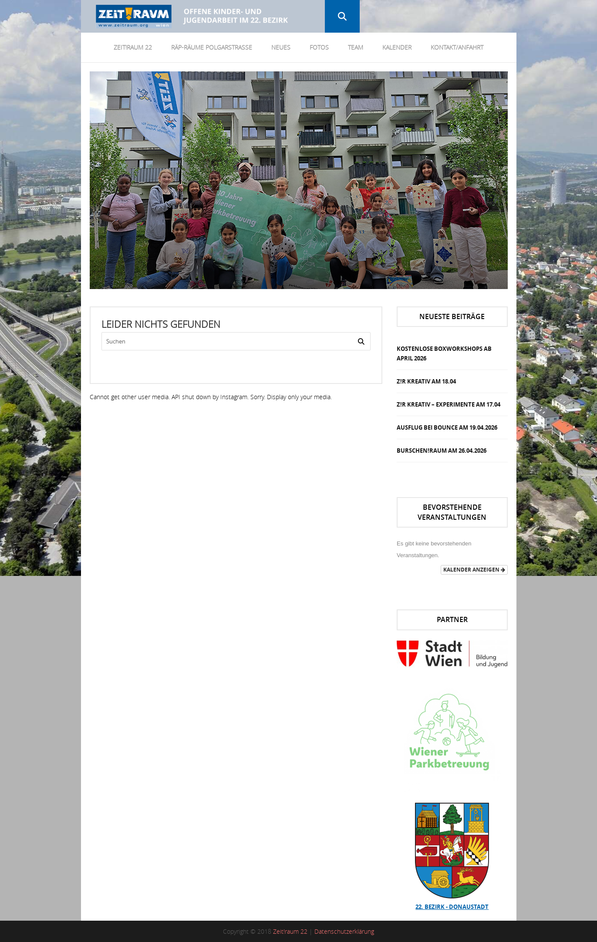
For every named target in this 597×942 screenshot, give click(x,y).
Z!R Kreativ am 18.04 (426, 381)
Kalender (396, 47)
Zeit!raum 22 (290, 931)
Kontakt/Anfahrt (457, 47)
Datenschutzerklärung (344, 931)
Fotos (319, 47)
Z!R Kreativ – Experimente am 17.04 (448, 404)
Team (355, 47)
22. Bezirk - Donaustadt (452, 907)
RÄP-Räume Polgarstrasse (211, 47)
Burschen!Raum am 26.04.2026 (441, 450)
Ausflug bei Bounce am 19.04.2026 (447, 427)
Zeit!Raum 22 (133, 47)
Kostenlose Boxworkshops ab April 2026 (444, 353)
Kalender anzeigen (474, 569)
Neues (280, 47)
